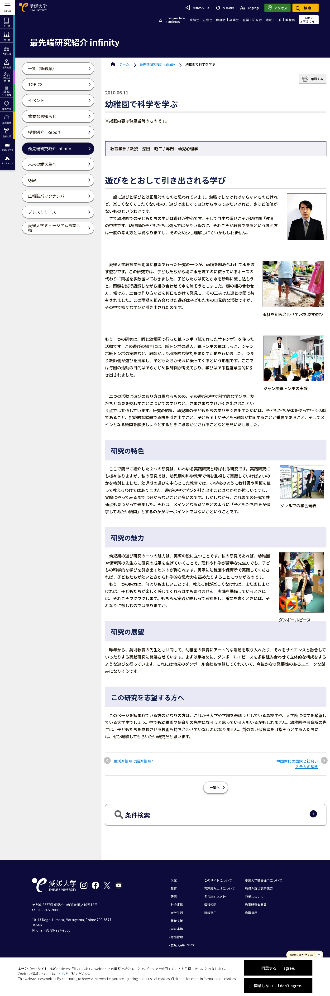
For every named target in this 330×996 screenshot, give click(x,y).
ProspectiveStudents (175, 20)
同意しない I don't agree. (278, 985)
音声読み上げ (198, 7)
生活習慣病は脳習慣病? (133, 761)
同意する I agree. (278, 968)
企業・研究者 (252, 19)
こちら (60, 973)
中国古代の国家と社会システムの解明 (297, 763)
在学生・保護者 (214, 19)
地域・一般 (274, 19)
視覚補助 (225, 8)
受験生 (194, 19)
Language (249, 8)
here (182, 978)
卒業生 (234, 19)
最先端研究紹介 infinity (157, 64)
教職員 (290, 19)
